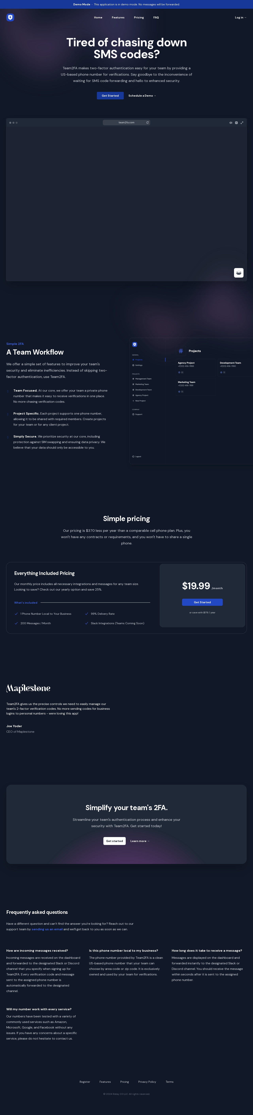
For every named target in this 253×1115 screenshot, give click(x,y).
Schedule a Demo (142, 95)
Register (85, 1082)
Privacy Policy (147, 1082)
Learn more (140, 841)
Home (98, 17)
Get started (114, 841)
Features (118, 17)
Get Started (110, 95)
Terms (170, 1082)
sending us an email (47, 929)
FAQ (156, 17)
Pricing (139, 17)
